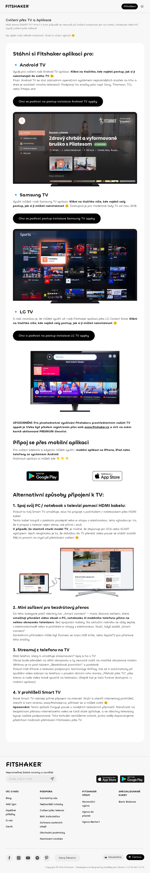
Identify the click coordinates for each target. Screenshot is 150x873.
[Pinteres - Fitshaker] (46, 857)
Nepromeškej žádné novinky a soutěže (29, 772)
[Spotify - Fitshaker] (37, 857)
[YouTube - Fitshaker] (28, 857)
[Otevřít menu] (142, 6)
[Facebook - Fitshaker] (9, 857)
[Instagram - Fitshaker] (18, 857)
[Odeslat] (52, 779)
